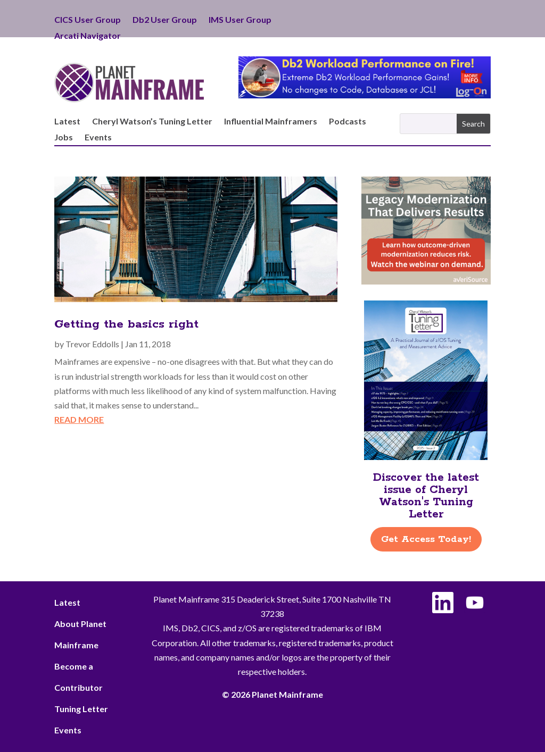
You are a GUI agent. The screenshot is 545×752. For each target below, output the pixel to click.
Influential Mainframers (270, 122)
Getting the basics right (126, 324)
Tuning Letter (81, 709)
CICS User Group (87, 20)
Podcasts (347, 122)
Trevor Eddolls (92, 344)
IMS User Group (240, 20)
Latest (67, 122)
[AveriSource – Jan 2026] (426, 281)
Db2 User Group (165, 20)
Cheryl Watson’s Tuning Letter (152, 122)
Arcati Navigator (87, 36)
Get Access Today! (426, 539)
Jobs (63, 137)
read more (79, 419)
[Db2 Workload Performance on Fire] (364, 95)
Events (98, 137)
